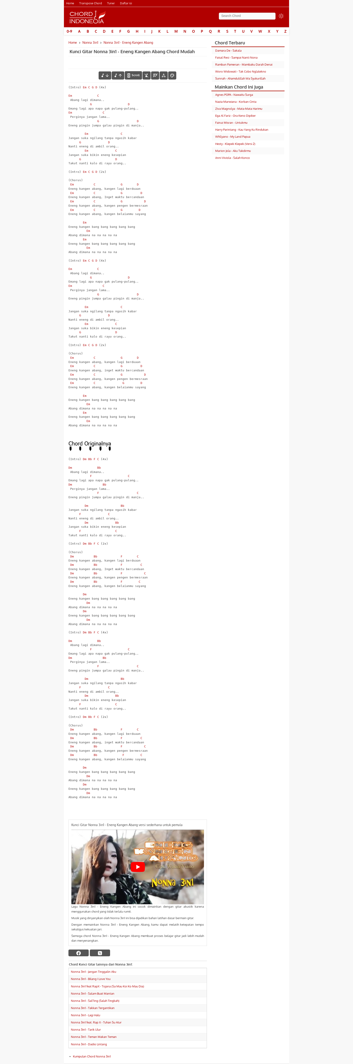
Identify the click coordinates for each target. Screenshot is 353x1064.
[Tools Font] (164, 75)
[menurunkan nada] (105, 75)
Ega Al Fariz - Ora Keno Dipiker (235, 115)
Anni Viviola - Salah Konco (232, 158)
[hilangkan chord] (147, 75)
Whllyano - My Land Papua (232, 136)
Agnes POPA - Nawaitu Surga (234, 94)
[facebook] (78, 953)
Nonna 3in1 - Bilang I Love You (91, 979)
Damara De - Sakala (228, 50)
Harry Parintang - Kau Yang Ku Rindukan (241, 129)
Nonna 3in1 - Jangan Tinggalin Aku (93, 971)
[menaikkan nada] (118, 75)
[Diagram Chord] (155, 75)
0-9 (69, 31)
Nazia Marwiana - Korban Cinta (235, 101)
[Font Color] (172, 75)
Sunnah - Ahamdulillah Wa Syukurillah (240, 78)
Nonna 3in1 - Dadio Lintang (89, 1044)
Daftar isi (126, 3)
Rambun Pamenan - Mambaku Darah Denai (243, 64)
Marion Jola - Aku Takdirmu (233, 151)
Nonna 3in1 (90, 42)
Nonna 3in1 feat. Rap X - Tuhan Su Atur (96, 1022)
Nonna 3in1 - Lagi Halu (85, 1015)
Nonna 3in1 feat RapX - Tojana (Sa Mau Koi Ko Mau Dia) (107, 986)
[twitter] (100, 953)
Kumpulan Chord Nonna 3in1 (92, 1056)
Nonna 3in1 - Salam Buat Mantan (92, 993)
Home (70, 3)
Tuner (111, 3)
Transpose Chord (90, 3)
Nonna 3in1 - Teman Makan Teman (94, 1037)
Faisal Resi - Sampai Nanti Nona (236, 57)
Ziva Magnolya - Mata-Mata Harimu (238, 108)
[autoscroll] (133, 75)
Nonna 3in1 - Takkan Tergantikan (93, 1008)
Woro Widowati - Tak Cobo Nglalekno (240, 71)
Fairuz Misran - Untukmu (231, 122)
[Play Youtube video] (137, 867)
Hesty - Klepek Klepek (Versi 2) (235, 144)
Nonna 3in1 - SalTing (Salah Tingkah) (95, 1000)
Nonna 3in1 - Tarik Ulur (86, 1029)
